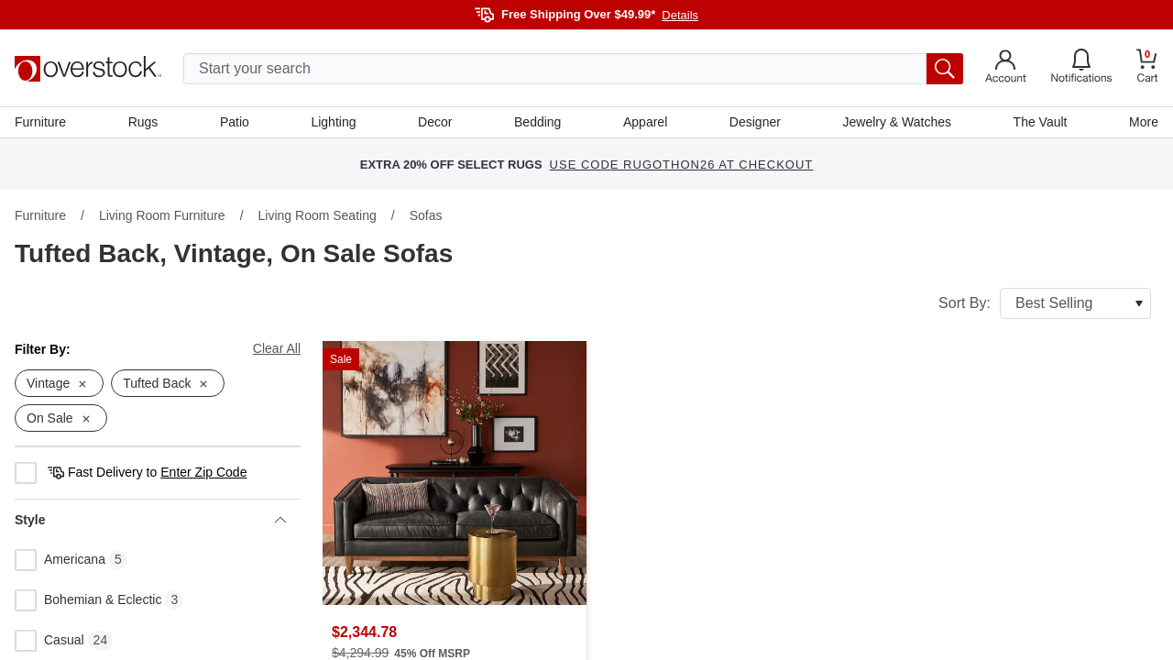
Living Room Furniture (162, 215)
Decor (435, 122)
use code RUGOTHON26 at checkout (682, 164)
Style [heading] (150, 519)
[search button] (944, 68)
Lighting (333, 122)
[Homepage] (88, 69)
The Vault (1041, 122)
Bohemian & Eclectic (88, 600)
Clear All (277, 348)
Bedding (537, 122)
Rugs (143, 122)
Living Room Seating (317, 215)
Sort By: (1044, 303)
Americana (60, 560)
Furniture (40, 122)
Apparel (645, 122)
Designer (755, 122)
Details (680, 15)
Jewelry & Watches (896, 122)
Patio (234, 122)
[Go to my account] (1005, 69)
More (1143, 122)
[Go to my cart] (1147, 68)
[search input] (573, 68)
